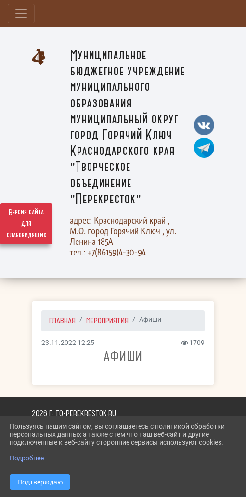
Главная (62, 320)
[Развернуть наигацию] (21, 13)
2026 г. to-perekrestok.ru (74, 413)
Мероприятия (107, 320)
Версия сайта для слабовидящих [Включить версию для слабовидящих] (26, 223)
